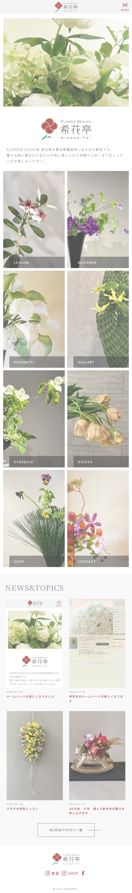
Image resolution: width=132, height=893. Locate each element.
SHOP (69, 873)
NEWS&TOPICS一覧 (66, 830)
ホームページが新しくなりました (30, 696)
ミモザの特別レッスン (23, 808)
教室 (52, 873)
